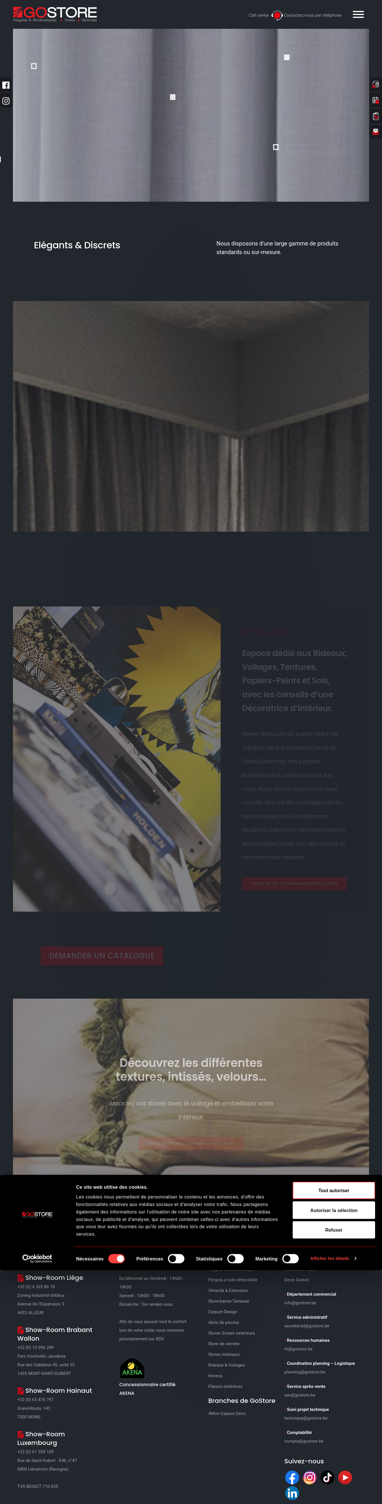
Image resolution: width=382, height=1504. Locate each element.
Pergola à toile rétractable (233, 1279)
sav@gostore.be (299, 1395)
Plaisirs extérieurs (225, 1386)
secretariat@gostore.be (306, 1326)
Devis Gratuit (296, 1279)
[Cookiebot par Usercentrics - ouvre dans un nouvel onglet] (37, 1492)
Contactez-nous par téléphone (312, 15)
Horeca (215, 1375)
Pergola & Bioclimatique (231, 1269)
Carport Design (222, 1311)
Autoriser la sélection (334, 1444)
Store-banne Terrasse (228, 1301)
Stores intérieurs (224, 1354)
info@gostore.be (300, 1302)
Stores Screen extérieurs (231, 1333)
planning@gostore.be (304, 1372)
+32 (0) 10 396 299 (35, 1347)
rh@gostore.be (298, 1349)
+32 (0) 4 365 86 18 (36, 1286)
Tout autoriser (333, 1424)
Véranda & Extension (228, 1290)
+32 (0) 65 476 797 (35, 1399)
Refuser (334, 1463)
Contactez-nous (299, 1269)
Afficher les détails (331, 1492)
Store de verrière (224, 1343)
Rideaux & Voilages (226, 1365)
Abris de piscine (223, 1322)
